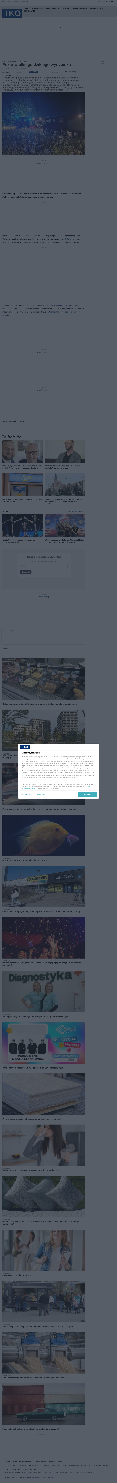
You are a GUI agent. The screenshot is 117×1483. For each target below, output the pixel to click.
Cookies (33, 789)
